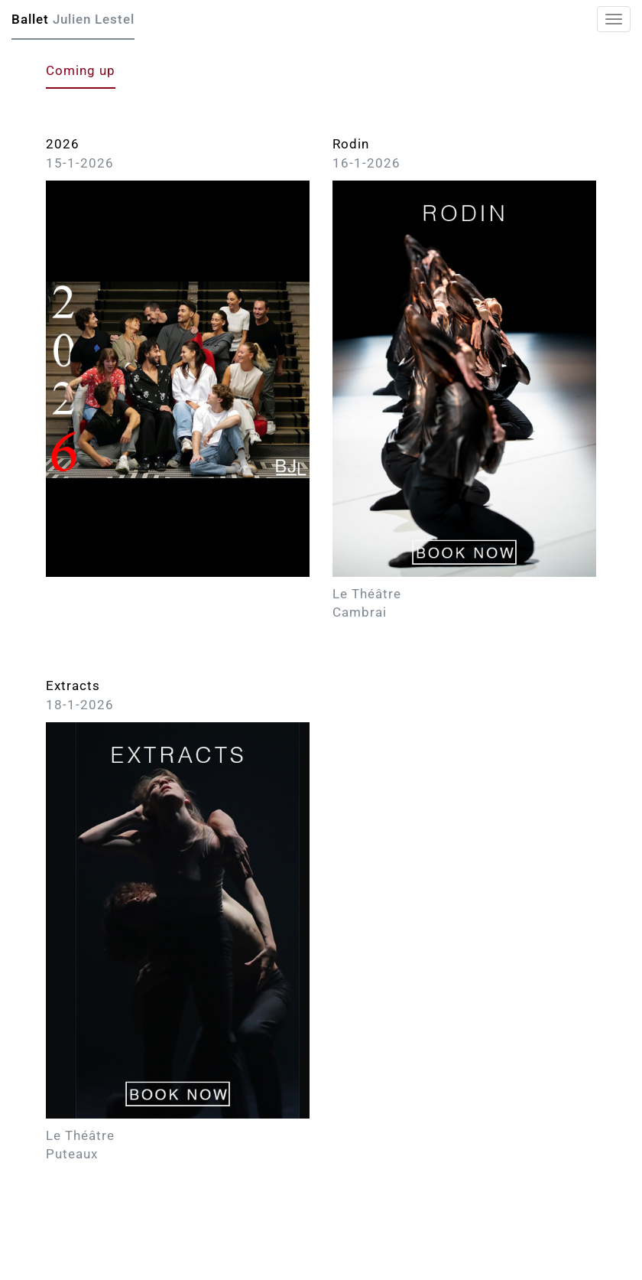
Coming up (80, 70)
